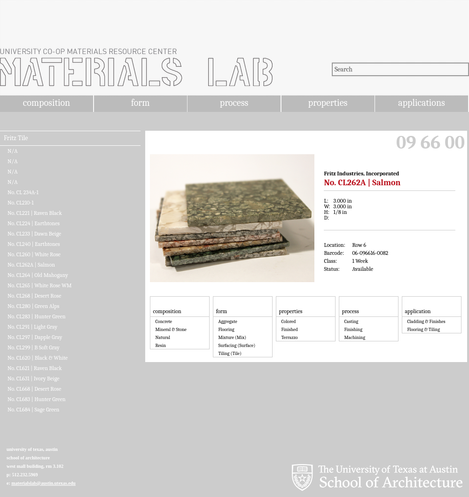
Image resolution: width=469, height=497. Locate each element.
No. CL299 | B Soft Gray (34, 347)
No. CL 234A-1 (23, 192)
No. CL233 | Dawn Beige (34, 233)
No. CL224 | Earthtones (34, 223)
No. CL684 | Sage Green (33, 409)
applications (421, 102)
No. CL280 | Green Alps (33, 306)
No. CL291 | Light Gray (32, 326)
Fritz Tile (16, 138)
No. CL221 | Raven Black (35, 213)
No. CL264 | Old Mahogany (38, 275)
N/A (12, 151)
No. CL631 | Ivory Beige (33, 378)
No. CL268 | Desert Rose (34, 295)
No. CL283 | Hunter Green (37, 316)
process (234, 102)
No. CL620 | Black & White (38, 358)
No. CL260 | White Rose (34, 254)
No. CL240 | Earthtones (34, 244)
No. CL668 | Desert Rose (34, 389)
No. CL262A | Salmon (31, 264)
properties (327, 102)
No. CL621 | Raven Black (35, 368)
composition (46, 102)
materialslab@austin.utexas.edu (43, 483)
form (140, 102)
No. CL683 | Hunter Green (37, 399)
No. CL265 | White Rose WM (39, 285)
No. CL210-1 (21, 202)
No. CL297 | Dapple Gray (35, 337)
